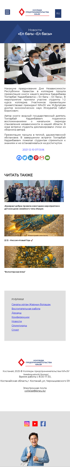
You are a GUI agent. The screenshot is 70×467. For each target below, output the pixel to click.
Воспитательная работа (26, 308)
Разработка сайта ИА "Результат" (36, 374)
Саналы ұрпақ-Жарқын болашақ (31, 304)
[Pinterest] (36, 157)
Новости (17, 321)
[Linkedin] (30, 157)
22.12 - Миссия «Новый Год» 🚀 (18, 240)
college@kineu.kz (35, 390)
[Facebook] (19, 157)
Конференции (20, 317)
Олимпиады (19, 325)
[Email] (47, 157)
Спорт (15, 329)
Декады (16, 313)
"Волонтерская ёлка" (14, 272)
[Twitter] (24, 157)
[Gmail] (41, 157)
